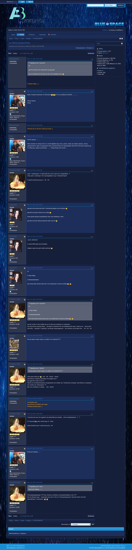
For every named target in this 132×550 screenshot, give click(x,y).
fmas (11, 91)
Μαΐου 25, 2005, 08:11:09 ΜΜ (34, 398)
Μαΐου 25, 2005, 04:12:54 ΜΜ (34, 236)
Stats (98, 43)
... (30, 53)
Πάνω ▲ (123, 545)
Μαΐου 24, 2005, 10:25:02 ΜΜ (34, 91)
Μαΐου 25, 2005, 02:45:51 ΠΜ (34, 170)
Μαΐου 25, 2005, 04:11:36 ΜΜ (34, 204)
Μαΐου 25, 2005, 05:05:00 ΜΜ (34, 335)
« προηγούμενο (80, 48)
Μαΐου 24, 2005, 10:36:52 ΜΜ (34, 125)
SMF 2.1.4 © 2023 (11, 545)
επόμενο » (90, 48)
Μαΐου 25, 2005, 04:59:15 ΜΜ (34, 299)
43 (32, 53)
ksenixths (13, 205)
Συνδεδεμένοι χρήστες (107, 68)
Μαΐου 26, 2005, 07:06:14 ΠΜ (34, 482)
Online (11, 529)
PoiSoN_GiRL (15, 170)
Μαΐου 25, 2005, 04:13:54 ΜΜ (34, 267)
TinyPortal (103, 545)
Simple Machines (20, 545)
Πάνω (10, 516)
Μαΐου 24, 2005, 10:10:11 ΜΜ (34, 58)
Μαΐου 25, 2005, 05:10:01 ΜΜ (34, 364)
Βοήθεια (109, 545)
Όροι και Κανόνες (116, 545)
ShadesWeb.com (20, 547)
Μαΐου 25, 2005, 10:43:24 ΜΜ (34, 413)
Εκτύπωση (91, 53)
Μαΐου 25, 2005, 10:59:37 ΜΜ (34, 448)
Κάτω (9, 53)
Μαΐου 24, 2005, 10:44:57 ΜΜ (34, 136)
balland (12, 336)
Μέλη (101, 49)
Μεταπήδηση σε (65, 524)
